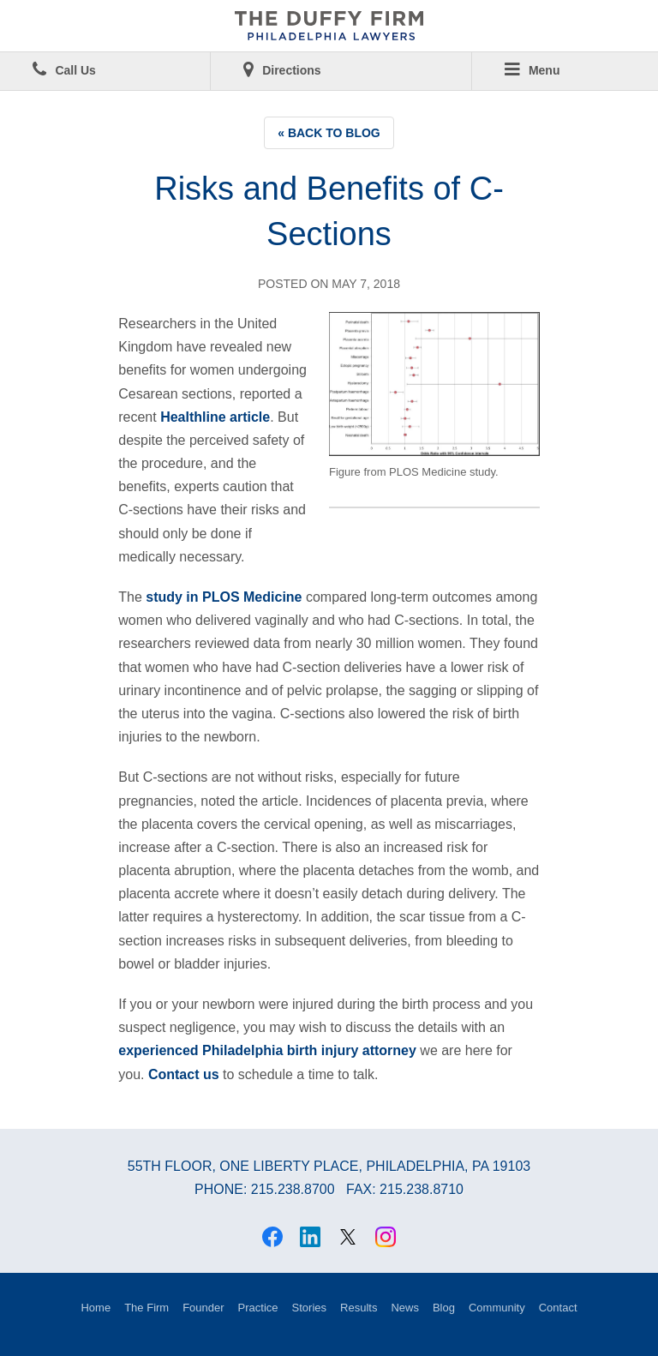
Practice (258, 1307)
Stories (309, 1307)
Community (497, 1307)
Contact (558, 1307)
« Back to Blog (329, 133)
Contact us (183, 1074)
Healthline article (215, 417)
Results (358, 1307)
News (405, 1307)
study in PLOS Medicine (224, 597)
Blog (444, 1307)
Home (96, 1307)
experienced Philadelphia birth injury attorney (267, 1050)
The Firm (146, 1307)
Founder (203, 1307)
